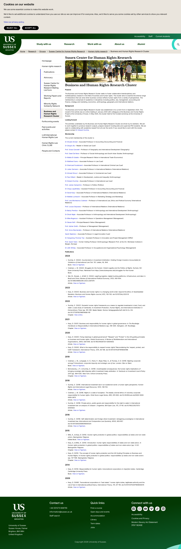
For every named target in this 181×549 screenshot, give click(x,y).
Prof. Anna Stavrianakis (73, 230)
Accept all (30, 28)
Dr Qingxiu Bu (70, 146)
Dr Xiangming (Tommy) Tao (74, 238)
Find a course (96, 508)
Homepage (46, 61)
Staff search (55, 516)
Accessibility (139, 36)
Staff (150, 36)
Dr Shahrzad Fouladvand (74, 165)
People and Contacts (51, 151)
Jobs (92, 527)
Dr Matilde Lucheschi (72, 197)
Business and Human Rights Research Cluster (51, 113)
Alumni (141, 44)
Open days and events (100, 512)
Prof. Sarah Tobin (71, 242)
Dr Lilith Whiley (70, 248)
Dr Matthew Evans (71, 161)
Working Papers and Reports (52, 97)
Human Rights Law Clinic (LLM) (50, 144)
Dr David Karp (70, 193)
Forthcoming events (50, 121)
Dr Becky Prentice (71, 210)
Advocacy (48, 77)
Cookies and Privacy (140, 518)
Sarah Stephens (70, 234)
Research (69, 44)
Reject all (12, 28)
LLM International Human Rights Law (50, 136)
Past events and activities (48, 128)
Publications (49, 72)
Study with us (44, 44)
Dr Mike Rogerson (71, 218)
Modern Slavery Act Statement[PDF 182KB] (144, 523)
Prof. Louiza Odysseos (73, 206)
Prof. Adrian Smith (71, 226)
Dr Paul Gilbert (70, 177)
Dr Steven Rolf (70, 222)
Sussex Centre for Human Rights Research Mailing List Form (51, 86)
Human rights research (51, 66)
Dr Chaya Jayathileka (72, 189)
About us (119, 44)
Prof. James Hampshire (73, 185)
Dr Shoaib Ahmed (71, 142)
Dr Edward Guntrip (82, 130)
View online (78, 315)
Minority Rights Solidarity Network (52, 104)
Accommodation (97, 516)
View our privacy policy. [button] (14, 22)
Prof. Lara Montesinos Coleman (76, 200)
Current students (163, 36)
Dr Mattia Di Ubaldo (72, 157)
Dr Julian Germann (71, 169)
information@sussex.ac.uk (61, 512)
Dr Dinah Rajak (70, 214)
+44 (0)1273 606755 (58, 508)
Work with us (94, 44)
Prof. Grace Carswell (72, 149)
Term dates (95, 523)
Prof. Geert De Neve (72, 153)
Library (93, 519)
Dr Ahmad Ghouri (71, 173)
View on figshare (78, 265)
